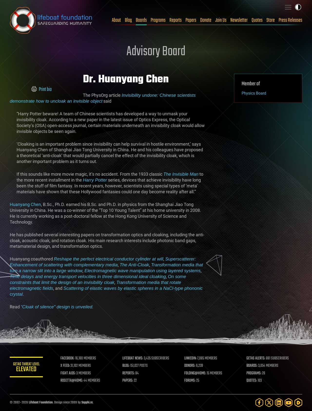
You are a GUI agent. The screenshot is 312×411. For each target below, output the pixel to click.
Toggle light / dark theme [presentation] (298, 7)
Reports (175, 20)
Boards (141, 20)
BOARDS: (252, 366)
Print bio (41, 89)
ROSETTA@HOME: (72, 381)
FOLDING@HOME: (196, 373)
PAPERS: (128, 381)
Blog (128, 20)
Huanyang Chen (25, 204)
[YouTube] (288, 402)
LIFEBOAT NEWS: (133, 358)
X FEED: (66, 366)
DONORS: (190, 366)
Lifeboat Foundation (41, 402)
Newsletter (239, 20)
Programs (158, 20)
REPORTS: (129, 373)
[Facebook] (259, 402)
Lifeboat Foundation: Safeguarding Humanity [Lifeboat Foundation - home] (51, 20)
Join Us (220, 20)
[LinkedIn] (279, 402)
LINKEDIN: (191, 358)
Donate (205, 20)
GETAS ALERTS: (256, 358)
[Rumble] (298, 402)
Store (270, 20)
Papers (190, 20)
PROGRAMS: (254, 373)
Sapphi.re (87, 402)
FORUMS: (190, 381)
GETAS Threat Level (27, 368)
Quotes (257, 20)
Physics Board (254, 93)
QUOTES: (252, 381)
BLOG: (126, 366)
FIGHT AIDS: (69, 373)
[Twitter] (269, 402)
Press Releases (290, 20)
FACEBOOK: (68, 358)
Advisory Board (156, 51)
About (116, 20)
